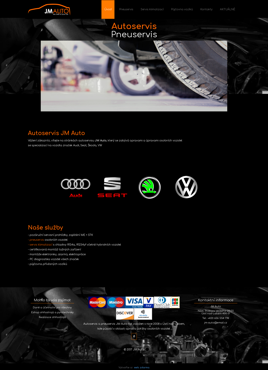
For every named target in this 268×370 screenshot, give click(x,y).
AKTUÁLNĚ (227, 9)
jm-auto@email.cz (215, 322)
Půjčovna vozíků (182, 9)
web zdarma (141, 367)
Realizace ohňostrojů (52, 317)
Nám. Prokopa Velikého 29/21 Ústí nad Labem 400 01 (216, 312)
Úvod (108, 9)
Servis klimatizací (152, 9)
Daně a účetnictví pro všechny (52, 307)
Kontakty (206, 9)
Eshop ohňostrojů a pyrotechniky (52, 312)
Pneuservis (126, 9)
